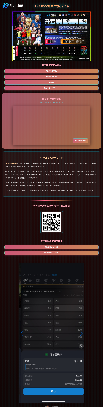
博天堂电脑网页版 (26, 71)
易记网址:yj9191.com (51, 77)
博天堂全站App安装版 (39, 237)
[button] (21, 317)
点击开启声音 (80, 130)
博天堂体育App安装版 (64, 237)
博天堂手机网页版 (51, 71)
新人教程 (76, 71)
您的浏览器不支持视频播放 (51, 115)
